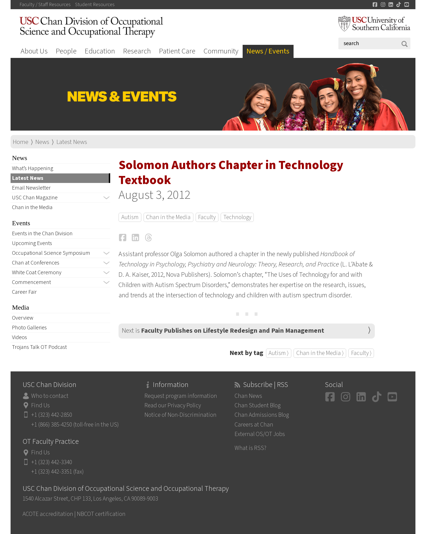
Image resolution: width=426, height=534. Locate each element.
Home (20, 141)
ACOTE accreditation (48, 514)
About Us (34, 51)
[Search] (374, 43)
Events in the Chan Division (42, 233)
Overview (22, 318)
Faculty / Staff (45, 4)
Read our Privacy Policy (172, 405)
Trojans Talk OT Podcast (39, 347)
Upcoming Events (32, 243)
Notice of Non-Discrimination (180, 415)
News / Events (268, 51)
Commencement (31, 282)
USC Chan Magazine (35, 198)
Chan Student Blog (257, 405)
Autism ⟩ (279, 353)
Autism (130, 217)
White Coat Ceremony (36, 272)
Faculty (207, 217)
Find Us (40, 405)
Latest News (71, 141)
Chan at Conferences (35, 263)
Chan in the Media (32, 207)
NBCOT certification (101, 514)
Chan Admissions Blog (262, 415)
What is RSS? (250, 448)
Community (220, 51)
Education (100, 51)
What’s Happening (32, 168)
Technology (237, 217)
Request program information (180, 396)
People (66, 51)
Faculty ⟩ (361, 353)
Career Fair (24, 292)
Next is (223, 330)
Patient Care (177, 51)
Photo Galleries (29, 328)
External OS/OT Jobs (260, 434)
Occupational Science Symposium (51, 253)
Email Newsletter (31, 188)
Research (137, 51)
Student (95, 4)
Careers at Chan (254, 424)
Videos (19, 337)
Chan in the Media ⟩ (320, 353)
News (42, 141)
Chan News (248, 396)
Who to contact (49, 396)
